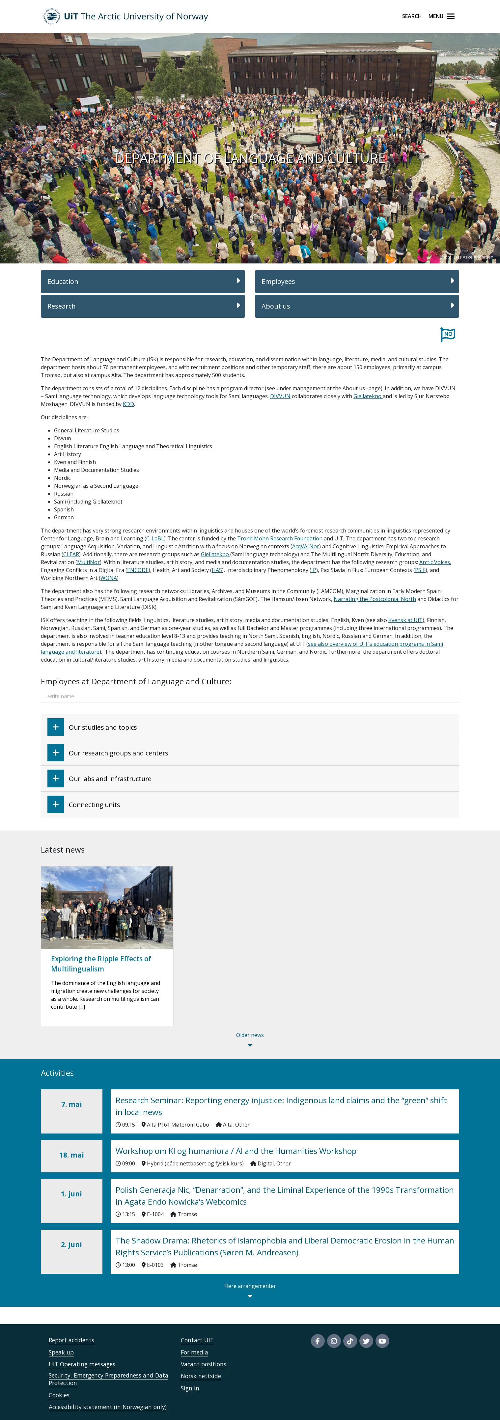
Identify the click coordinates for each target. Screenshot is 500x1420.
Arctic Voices (434, 562)
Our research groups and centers (107, 752)
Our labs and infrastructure (99, 778)
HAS (217, 570)
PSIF (420, 570)
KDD (128, 404)
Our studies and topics (92, 727)
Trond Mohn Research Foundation (279, 538)
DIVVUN (280, 396)
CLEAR (71, 554)
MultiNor (88, 562)
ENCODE (138, 570)
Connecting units (83, 804)
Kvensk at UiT (405, 620)
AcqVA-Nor (305, 546)
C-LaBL (155, 538)
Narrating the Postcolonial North (375, 599)
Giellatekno (368, 396)
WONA (108, 578)
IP (313, 570)
